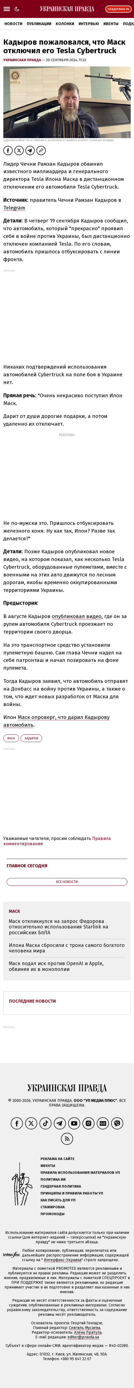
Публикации (39, 24)
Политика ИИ (53, 1179)
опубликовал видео (76, 616)
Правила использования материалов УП (80, 1172)
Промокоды (53, 1214)
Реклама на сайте (57, 1159)
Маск (11, 738)
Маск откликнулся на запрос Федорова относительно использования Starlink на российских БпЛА (58, 927)
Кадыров (31, 738)
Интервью (89, 24)
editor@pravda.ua (83, 1337)
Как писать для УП (58, 1200)
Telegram (14, 208)
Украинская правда (22, 60)
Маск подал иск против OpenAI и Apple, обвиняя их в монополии (56, 966)
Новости (13, 24)
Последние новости (32, 1001)
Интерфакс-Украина (62, 1260)
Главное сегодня (27, 866)
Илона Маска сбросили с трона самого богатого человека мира (67, 948)
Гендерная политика (61, 1186)
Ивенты (111, 24)
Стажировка (53, 1207)
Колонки (65, 24)
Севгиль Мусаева (84, 1327)
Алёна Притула (87, 1332)
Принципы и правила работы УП (72, 1193)
